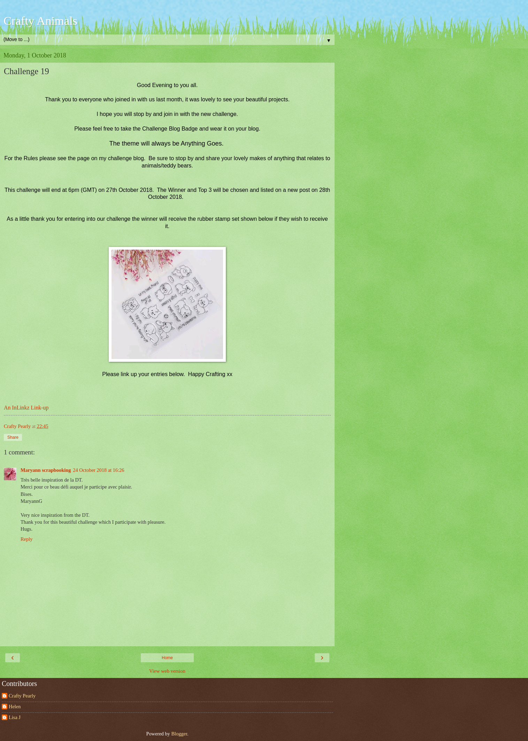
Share (12, 437)
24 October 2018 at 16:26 (98, 470)
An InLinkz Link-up (26, 408)
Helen (15, 706)
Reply (26, 539)
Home (167, 657)
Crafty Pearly (22, 696)
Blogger (179, 733)
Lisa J (15, 717)
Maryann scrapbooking (46, 470)
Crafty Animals (40, 20)
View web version (167, 671)
